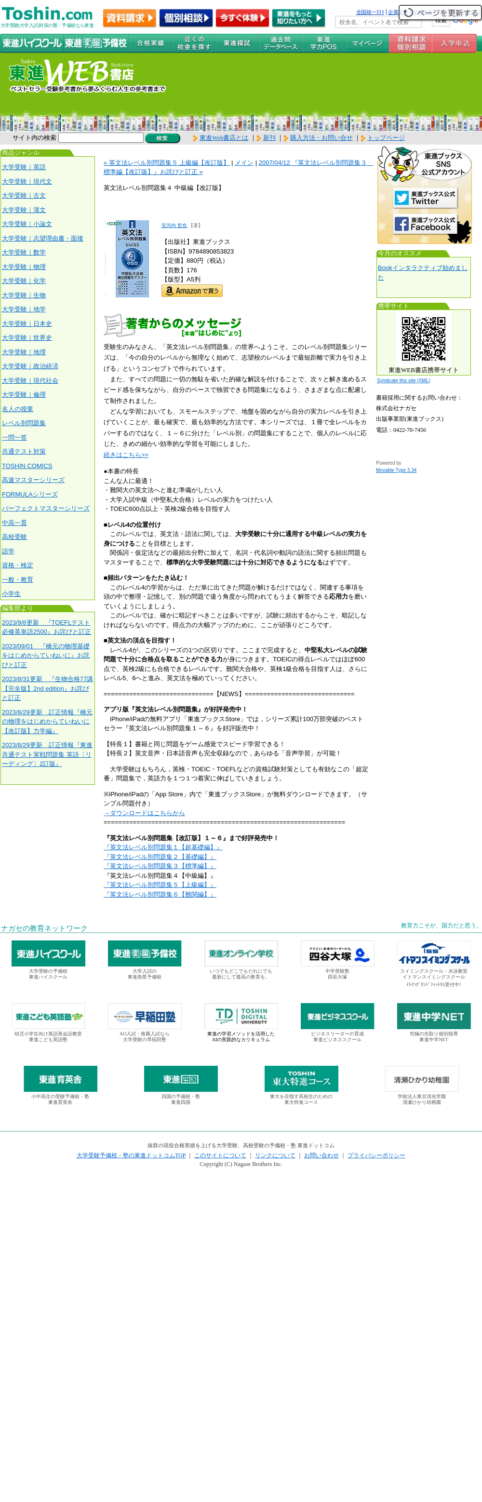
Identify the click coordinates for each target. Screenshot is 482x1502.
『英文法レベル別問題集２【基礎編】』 (160, 856)
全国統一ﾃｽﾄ (370, 12)
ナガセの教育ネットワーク (44, 928)
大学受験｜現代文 (27, 181)
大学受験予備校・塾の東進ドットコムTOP (131, 1155)
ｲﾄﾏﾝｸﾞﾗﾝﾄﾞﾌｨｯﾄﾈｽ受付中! (433, 984)
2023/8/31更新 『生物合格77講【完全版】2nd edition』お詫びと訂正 (47, 688)
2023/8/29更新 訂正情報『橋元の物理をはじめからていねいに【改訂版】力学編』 (47, 722)
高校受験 (14, 536)
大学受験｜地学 (24, 309)
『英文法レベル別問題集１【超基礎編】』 (163, 847)
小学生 (11, 593)
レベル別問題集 (24, 423)
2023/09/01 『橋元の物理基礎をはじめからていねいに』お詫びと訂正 (46, 656)
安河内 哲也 (174, 225)
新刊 (266, 137)
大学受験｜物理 (24, 266)
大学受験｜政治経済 (30, 366)
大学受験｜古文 (24, 195)
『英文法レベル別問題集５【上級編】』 (160, 884)
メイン (244, 162)
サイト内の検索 (34, 137)
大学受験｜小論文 (27, 224)
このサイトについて (220, 1155)
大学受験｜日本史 (27, 323)
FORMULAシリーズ (30, 494)
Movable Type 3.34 (396, 470)
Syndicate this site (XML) (403, 380)
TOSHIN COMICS (27, 465)
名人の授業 (17, 409)
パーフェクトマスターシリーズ (46, 508)
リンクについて (275, 1155)
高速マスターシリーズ (33, 479)
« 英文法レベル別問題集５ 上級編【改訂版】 (166, 162)
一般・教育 (17, 579)
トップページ (386, 137)
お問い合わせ (321, 1155)
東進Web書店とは (221, 137)
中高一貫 (14, 522)
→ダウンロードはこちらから (144, 813)
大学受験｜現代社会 (30, 380)
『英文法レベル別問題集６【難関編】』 (160, 894)
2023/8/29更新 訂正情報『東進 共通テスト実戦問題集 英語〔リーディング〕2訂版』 (47, 754)
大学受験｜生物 (24, 295)
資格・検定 (17, 565)
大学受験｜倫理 (24, 394)
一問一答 (14, 437)
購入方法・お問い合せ (321, 137)
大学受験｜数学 (24, 252)
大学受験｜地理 (24, 352)
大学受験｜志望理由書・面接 (42, 238)
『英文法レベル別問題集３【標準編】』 (160, 866)
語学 (8, 551)
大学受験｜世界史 (27, 337)
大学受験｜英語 (24, 167)
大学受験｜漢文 (24, 210)
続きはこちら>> (126, 454)
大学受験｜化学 (24, 280)
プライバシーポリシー (376, 1155)
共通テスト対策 (24, 451)
